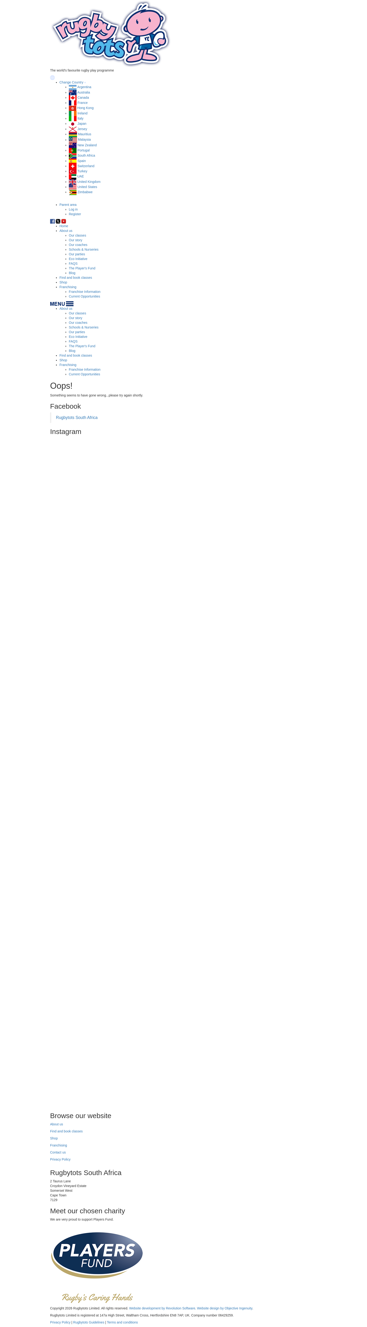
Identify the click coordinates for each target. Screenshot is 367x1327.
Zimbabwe (85, 192)
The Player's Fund (82, 268)
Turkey (82, 171)
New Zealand (87, 145)
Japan (81, 123)
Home (63, 226)
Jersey (82, 129)
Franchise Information (84, 292)
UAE (80, 176)
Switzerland (85, 166)
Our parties (77, 254)
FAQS (73, 263)
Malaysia (84, 140)
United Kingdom (89, 182)
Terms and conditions (122, 1322)
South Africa (86, 155)
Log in (73, 209)
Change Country (71, 82)
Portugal (83, 150)
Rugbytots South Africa (77, 417)
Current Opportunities (84, 296)
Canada (83, 97)
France (82, 103)
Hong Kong (85, 108)
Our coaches (78, 245)
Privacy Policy (60, 1159)
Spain (81, 161)
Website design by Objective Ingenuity (224, 1308)
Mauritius (84, 134)
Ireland (82, 113)
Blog (72, 273)
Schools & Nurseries (84, 249)
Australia (83, 92)
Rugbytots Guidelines (88, 1322)
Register (75, 214)
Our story (75, 240)
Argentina (84, 87)
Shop (63, 282)
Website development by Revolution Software (162, 1308)
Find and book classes (75, 277)
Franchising (67, 287)
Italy (80, 118)
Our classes (77, 235)
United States (87, 187)
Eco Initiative (78, 259)
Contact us (58, 1152)
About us (65, 231)
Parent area (68, 205)
